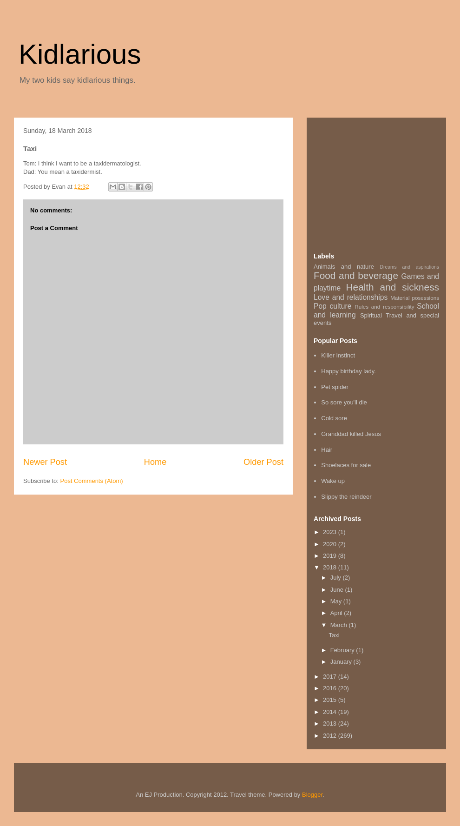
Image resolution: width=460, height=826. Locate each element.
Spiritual (371, 315)
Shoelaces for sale (346, 465)
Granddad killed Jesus (351, 433)
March (339, 624)
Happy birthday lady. (348, 371)
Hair (326, 449)
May (336, 601)
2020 (330, 544)
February (343, 650)
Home (155, 462)
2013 (330, 723)
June (337, 589)
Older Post (263, 462)
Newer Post (45, 462)
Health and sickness (392, 287)
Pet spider (334, 386)
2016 (330, 688)
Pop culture (332, 306)
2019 (330, 555)
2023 (330, 532)
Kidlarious (80, 54)
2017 (330, 676)
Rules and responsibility (384, 307)
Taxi (334, 635)
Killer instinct (338, 355)
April (337, 612)
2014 (330, 711)
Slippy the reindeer (346, 496)
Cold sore (334, 418)
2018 (330, 567)
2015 (330, 699)
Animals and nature (344, 266)
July (336, 577)
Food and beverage (356, 275)
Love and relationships (351, 297)
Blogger (312, 794)
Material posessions (414, 298)
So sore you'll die (344, 402)
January (342, 661)
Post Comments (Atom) (91, 480)
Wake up (333, 480)
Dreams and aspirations (409, 267)
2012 (330, 735)
